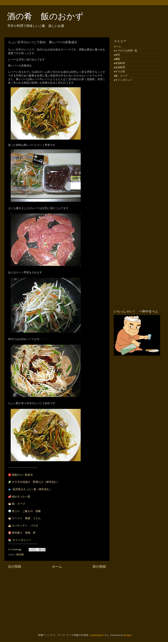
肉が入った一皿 (21, 496)
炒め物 (20, 554)
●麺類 (117, 59)
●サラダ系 (119, 71)
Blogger (128, 635)
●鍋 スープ (120, 76)
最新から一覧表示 (22, 474)
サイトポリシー (22, 540)
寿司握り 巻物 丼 (24, 532)
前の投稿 (99, 566)
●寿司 (117, 55)
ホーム (57, 566)
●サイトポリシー (123, 80)
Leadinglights (97, 635)
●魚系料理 (119, 67)
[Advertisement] (57, 598)
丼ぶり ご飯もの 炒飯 (26, 511)
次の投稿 (14, 566)
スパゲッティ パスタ (25, 525)
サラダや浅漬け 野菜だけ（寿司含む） (35, 482)
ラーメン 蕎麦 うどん (26, 518)
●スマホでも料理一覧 (125, 50)
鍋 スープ (18, 503)
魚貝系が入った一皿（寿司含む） (32, 489)
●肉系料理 (119, 63)
